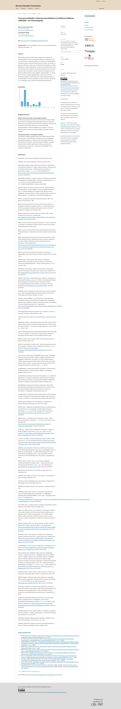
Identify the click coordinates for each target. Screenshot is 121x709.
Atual (17, 8)
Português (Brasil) (89, 29)
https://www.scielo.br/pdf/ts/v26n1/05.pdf (29, 466)
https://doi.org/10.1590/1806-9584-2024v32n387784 (34, 40)
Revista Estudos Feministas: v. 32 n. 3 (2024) (32, 663)
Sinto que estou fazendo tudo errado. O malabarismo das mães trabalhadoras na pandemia (49, 656)
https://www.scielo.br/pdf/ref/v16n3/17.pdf (29, 583)
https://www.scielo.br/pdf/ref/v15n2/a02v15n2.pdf (31, 413)
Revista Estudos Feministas (28, 5)
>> (39, 671)
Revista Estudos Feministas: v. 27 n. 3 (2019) (39, 637)
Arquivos (23, 8)
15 (37, 671)
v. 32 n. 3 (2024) (32, 13)
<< (18, 671)
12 (32, 671)
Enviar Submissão (90, 16)
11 (31, 671)
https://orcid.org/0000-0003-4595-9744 (26, 30)
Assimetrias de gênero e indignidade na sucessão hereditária (56, 646)
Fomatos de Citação (66, 51)
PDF (64, 26)
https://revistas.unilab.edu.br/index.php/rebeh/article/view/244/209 (36, 173)
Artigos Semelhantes (24, 633)
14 (35, 671)
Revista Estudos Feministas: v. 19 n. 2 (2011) (40, 654)
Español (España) (88, 27)
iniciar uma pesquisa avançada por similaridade (40, 674)
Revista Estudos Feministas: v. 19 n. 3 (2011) (37, 651)
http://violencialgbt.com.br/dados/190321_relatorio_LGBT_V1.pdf (35, 272)
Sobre (37, 8)
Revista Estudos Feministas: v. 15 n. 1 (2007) (53, 640)
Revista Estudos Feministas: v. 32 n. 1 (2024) (65, 657)
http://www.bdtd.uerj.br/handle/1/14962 (36, 285)
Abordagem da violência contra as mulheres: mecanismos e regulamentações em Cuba (56, 662)
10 (29, 671)
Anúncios (30, 8)
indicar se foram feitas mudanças (68, 126)
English (86, 25)
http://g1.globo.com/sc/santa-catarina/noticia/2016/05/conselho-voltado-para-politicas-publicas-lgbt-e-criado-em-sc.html (37, 442)
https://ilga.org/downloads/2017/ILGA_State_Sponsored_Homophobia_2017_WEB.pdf (40, 306)
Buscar (101, 8)
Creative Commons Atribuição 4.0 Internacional (54, 692)
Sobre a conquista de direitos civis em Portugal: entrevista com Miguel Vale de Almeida (49, 665)
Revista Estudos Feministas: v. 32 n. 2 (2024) (53, 660)
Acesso (103, 1)
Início (19, 13)
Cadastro (98, 1)
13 (34, 671)
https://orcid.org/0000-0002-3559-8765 (26, 35)
